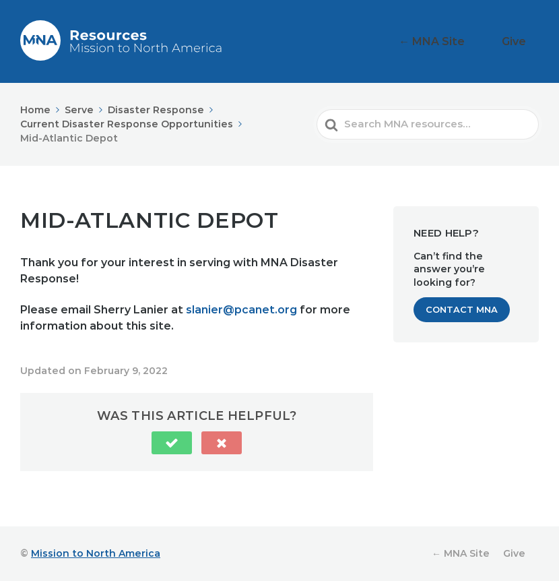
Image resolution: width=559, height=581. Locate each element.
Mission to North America (95, 553)
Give (521, 41)
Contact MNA (462, 309)
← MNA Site (458, 41)
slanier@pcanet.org (241, 309)
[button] (172, 442)
